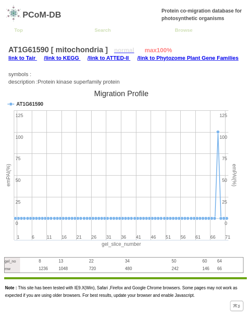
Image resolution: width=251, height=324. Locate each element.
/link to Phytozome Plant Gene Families (187, 58)
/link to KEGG (62, 58)
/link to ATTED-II (109, 58)
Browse (183, 30)
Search (103, 30)
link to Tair (22, 58)
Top (18, 30)
